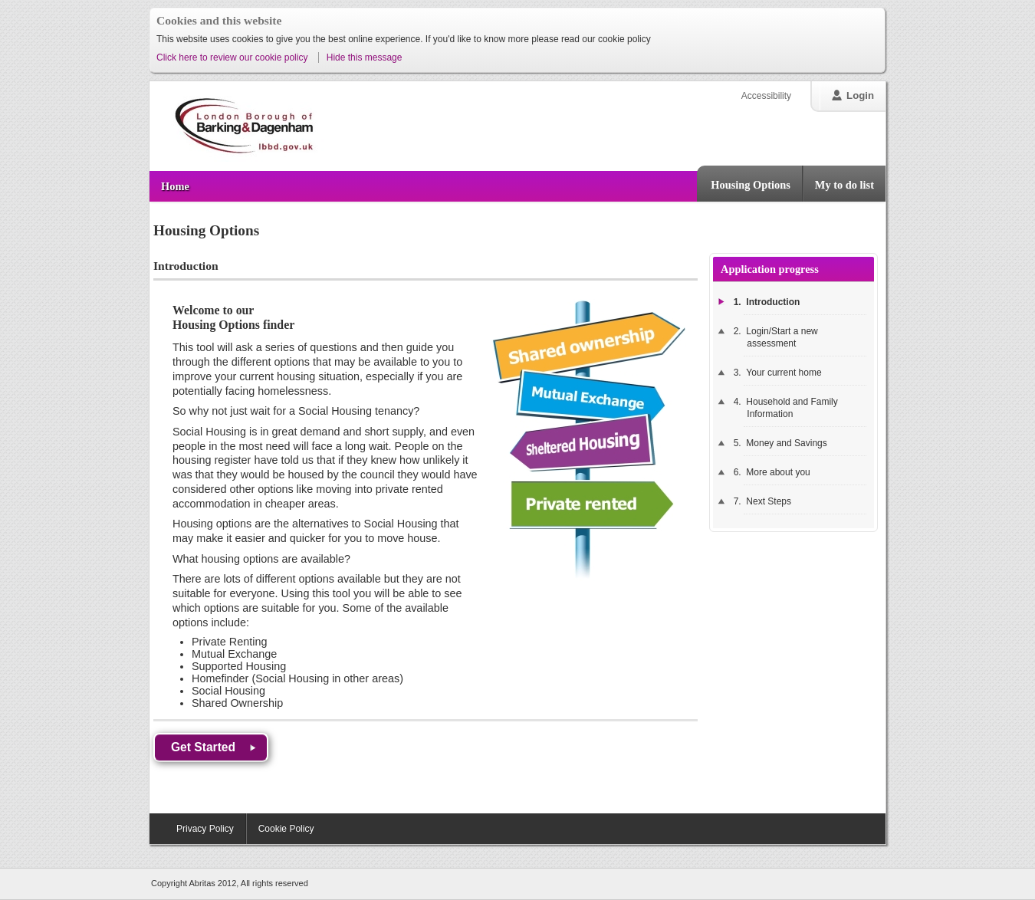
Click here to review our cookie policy (233, 57)
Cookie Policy (286, 828)
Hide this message (364, 57)
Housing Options (750, 185)
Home (175, 186)
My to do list (844, 185)
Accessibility (766, 95)
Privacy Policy (205, 828)
